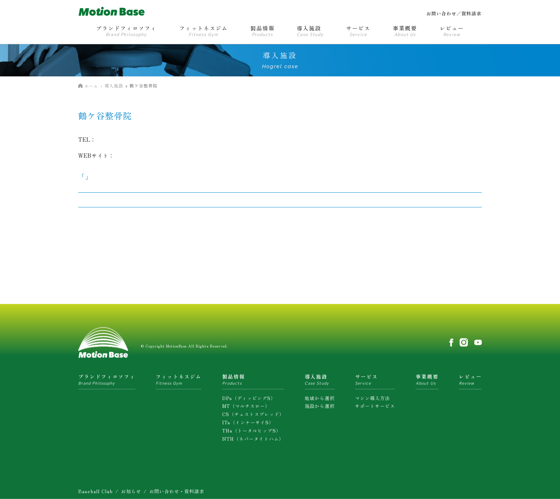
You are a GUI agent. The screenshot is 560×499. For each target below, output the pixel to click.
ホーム (91, 86)
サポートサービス (375, 407)
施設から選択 (320, 407)
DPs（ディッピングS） (249, 399)
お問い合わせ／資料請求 (453, 13)
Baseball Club (95, 493)
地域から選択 (320, 399)
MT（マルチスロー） (246, 407)
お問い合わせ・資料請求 (176, 493)
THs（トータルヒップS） (251, 432)
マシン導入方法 (372, 399)
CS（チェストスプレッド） (253, 415)
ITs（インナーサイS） (248, 423)
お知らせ (131, 493)
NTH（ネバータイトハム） (253, 440)
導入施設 (114, 85)
